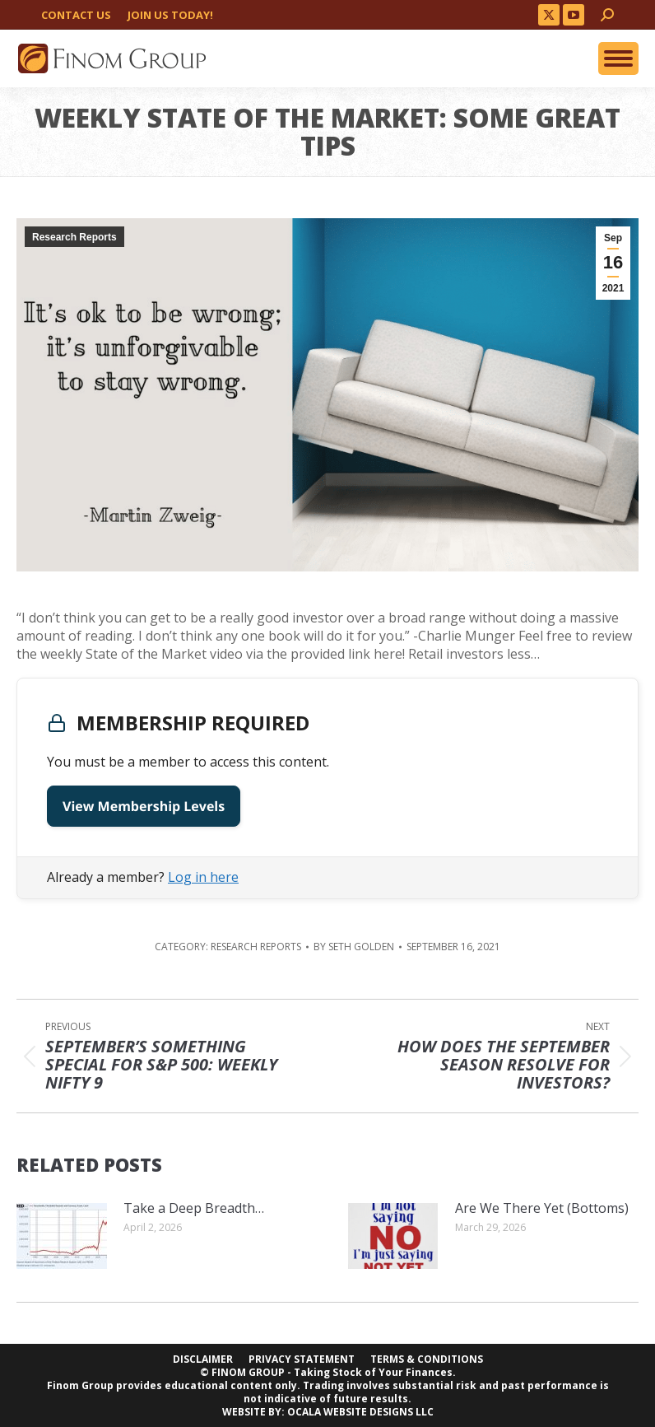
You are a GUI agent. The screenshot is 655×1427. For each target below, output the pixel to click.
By (354, 947)
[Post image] (61, 1236)
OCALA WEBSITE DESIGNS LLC (360, 1412)
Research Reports (74, 237)
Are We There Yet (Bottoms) (542, 1208)
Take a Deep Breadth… (193, 1208)
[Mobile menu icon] (618, 58)
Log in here (203, 877)
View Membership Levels (144, 806)
